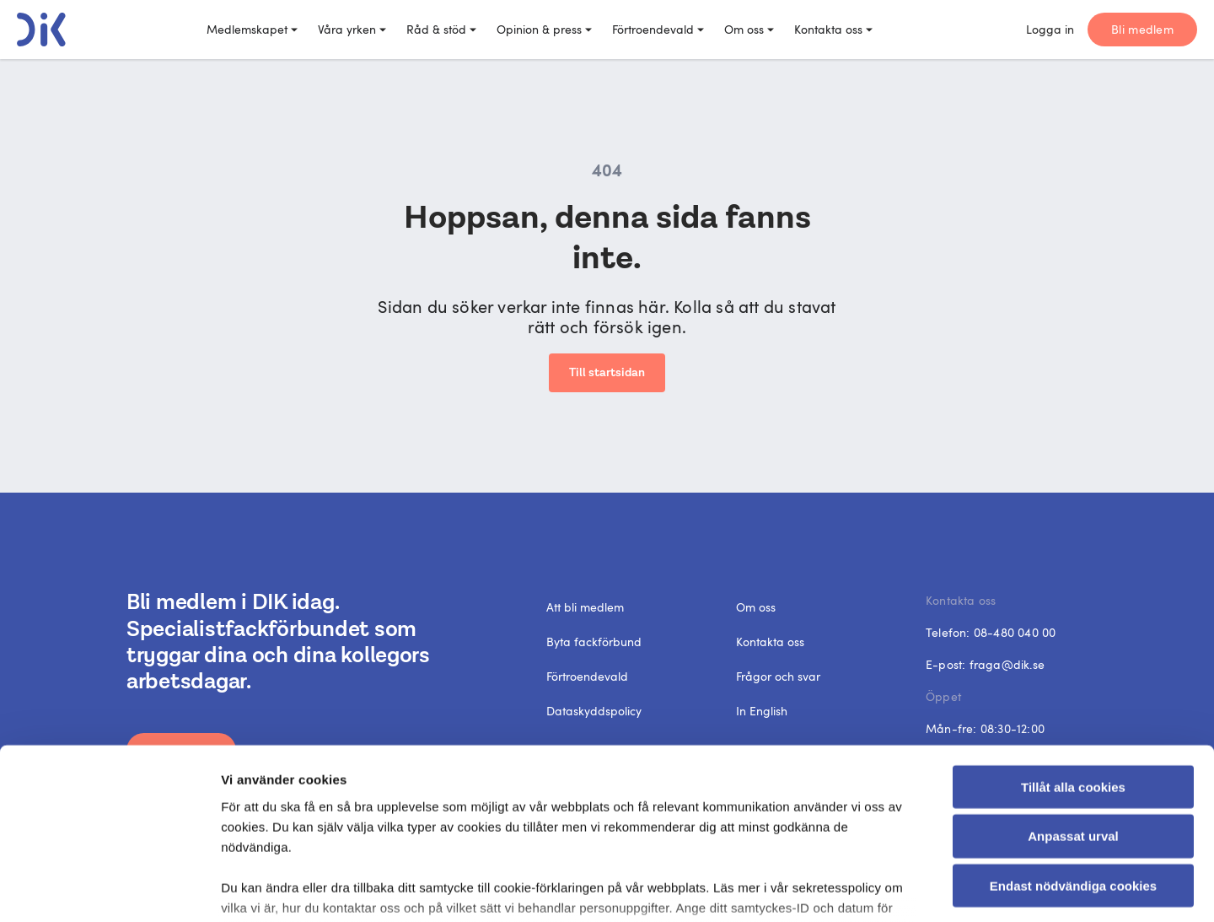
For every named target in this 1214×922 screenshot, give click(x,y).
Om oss (749, 29)
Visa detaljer (922, 889)
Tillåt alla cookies (1073, 662)
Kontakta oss (833, 29)
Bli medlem (1142, 29)
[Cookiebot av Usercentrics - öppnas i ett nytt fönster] (109, 889)
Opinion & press (544, 29)
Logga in (1050, 29)
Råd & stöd (441, 29)
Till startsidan (607, 373)
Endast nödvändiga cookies (1073, 760)
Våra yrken (352, 29)
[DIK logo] (41, 29)
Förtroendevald (658, 29)
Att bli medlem (585, 607)
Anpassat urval (1073, 711)
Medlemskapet (252, 29)
